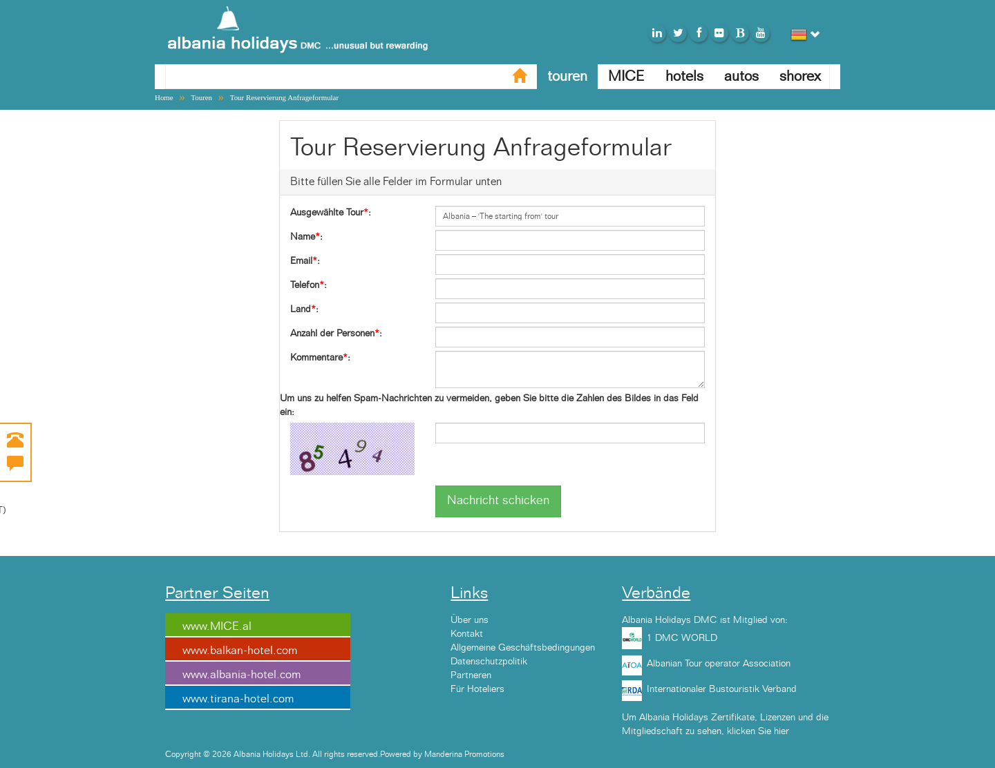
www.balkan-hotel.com (239, 650)
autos (741, 76)
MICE (626, 76)
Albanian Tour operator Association (718, 664)
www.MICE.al (217, 626)
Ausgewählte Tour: (330, 213)
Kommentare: (320, 358)
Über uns (470, 620)
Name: (306, 237)
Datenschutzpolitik (489, 661)
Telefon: (308, 285)
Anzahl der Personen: (336, 333)
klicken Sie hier (758, 731)
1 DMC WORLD (682, 638)
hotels (684, 76)
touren (567, 76)
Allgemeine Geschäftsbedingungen (523, 648)
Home (164, 97)
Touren (201, 97)
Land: (304, 309)
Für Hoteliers (477, 689)
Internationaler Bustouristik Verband (722, 689)
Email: (305, 261)
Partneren (471, 675)
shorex (800, 76)
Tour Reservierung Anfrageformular (284, 97)
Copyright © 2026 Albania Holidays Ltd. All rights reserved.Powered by (294, 754)
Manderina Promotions (464, 754)
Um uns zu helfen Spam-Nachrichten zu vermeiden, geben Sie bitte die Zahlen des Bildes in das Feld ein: (489, 405)
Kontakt (467, 634)
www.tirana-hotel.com (238, 698)
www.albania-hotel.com (241, 674)
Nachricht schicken (498, 501)
